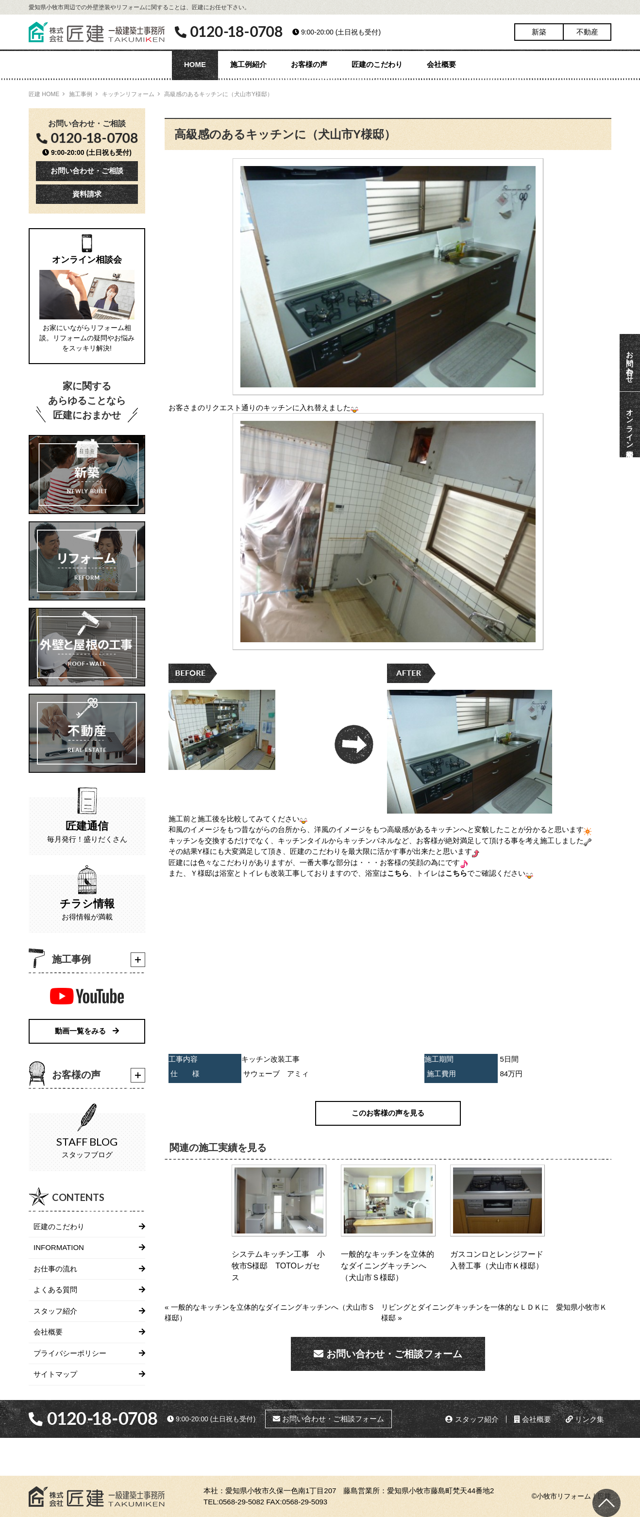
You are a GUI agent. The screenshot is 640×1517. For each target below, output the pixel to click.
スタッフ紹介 (55, 1311)
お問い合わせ (630, 362)
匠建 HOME (44, 94)
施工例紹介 (248, 64)
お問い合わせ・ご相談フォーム (388, 1354)
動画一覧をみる (87, 1031)
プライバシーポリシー (70, 1353)
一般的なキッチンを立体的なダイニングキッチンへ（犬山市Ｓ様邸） (387, 1266)
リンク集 (585, 1419)
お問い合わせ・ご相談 (87, 171)
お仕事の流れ (55, 1269)
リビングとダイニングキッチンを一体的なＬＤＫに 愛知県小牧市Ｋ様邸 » (494, 1312)
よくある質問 (55, 1289)
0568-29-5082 (241, 1502)
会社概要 (441, 64)
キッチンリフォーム (128, 94)
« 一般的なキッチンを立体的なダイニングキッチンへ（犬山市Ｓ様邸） (270, 1312)
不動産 (587, 32)
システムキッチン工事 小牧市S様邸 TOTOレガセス (278, 1266)
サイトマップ (55, 1374)
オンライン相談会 (630, 424)
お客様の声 (309, 64)
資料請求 (86, 194)
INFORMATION (59, 1247)
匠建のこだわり (377, 64)
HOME (195, 64)
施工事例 (80, 94)
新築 (539, 32)
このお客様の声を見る (388, 1113)
